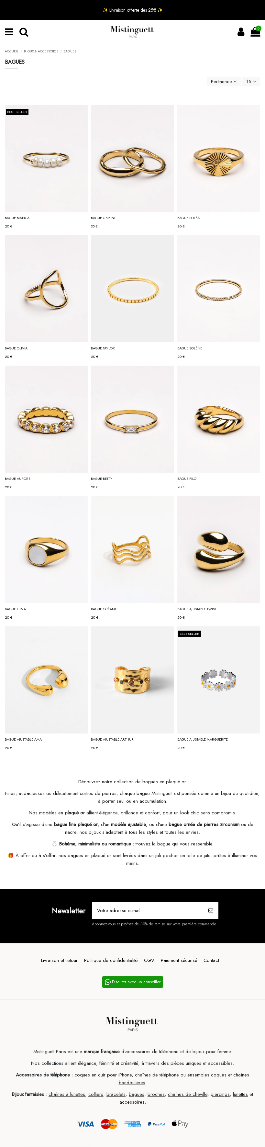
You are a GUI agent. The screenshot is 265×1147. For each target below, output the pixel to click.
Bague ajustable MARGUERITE (202, 739)
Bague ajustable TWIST (196, 609)
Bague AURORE (17, 478)
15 (251, 81)
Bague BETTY (101, 478)
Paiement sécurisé (179, 960)
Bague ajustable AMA (23, 739)
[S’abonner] (211, 910)
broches (156, 1094)
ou (183, 1074)
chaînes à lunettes (67, 1094)
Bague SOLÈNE (189, 348)
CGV (149, 960)
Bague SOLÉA (188, 217)
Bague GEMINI (103, 217)
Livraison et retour (59, 960)
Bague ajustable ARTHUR (112, 739)
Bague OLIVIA (16, 348)
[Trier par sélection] (224, 81)
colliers (95, 1094)
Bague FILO (186, 478)
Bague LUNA (15, 609)
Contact (211, 960)
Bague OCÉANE (104, 609)
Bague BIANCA (17, 217)
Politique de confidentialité (111, 960)
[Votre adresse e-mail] (148, 910)
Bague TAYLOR (103, 348)
